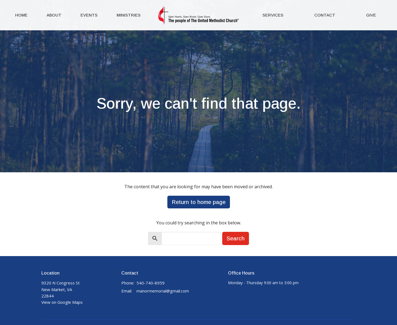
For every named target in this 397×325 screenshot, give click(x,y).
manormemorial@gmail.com (162, 291)
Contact (324, 15)
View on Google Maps (62, 302)
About (54, 15)
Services (272, 15)
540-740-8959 (150, 283)
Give (371, 15)
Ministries (129, 15)
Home (21, 15)
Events (89, 15)
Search (236, 238)
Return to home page (199, 202)
